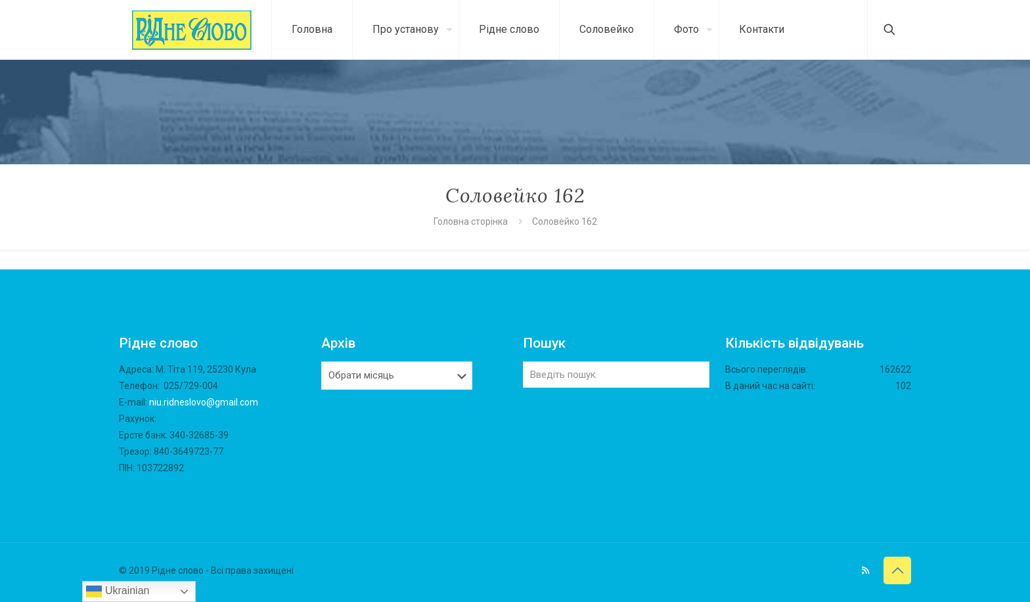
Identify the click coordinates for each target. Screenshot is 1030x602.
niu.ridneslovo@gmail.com (203, 402)
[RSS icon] (865, 570)
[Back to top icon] (897, 570)
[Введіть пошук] (616, 374)
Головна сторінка (472, 221)
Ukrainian (117, 591)
